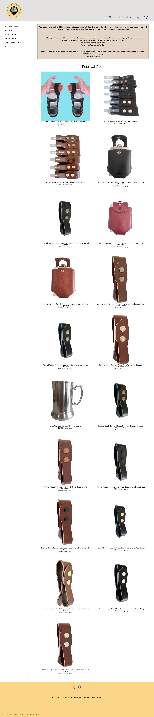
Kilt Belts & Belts (12, 26)
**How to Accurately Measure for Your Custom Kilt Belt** (82, 698)
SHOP (109, 17)
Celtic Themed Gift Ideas (14, 42)
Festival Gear (10, 38)
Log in (57, 698)
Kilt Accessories (11, 34)
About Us (124, 17)
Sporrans (9, 30)
